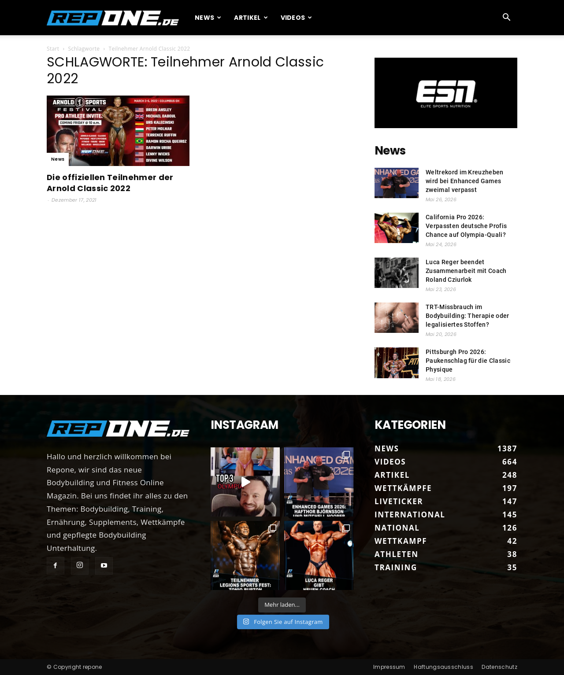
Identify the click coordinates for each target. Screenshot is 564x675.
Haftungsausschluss (443, 667)
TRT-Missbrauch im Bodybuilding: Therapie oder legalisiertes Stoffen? (467, 315)
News (208, 17)
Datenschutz (499, 667)
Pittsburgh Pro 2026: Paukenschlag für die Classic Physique (468, 360)
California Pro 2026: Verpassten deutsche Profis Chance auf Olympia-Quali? (466, 226)
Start (53, 48)
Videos (296, 17)
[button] (506, 18)
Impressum (389, 667)
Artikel (251, 17)
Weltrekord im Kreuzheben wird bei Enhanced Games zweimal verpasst (465, 181)
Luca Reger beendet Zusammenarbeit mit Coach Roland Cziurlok (466, 270)
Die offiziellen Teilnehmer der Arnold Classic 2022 (110, 183)
